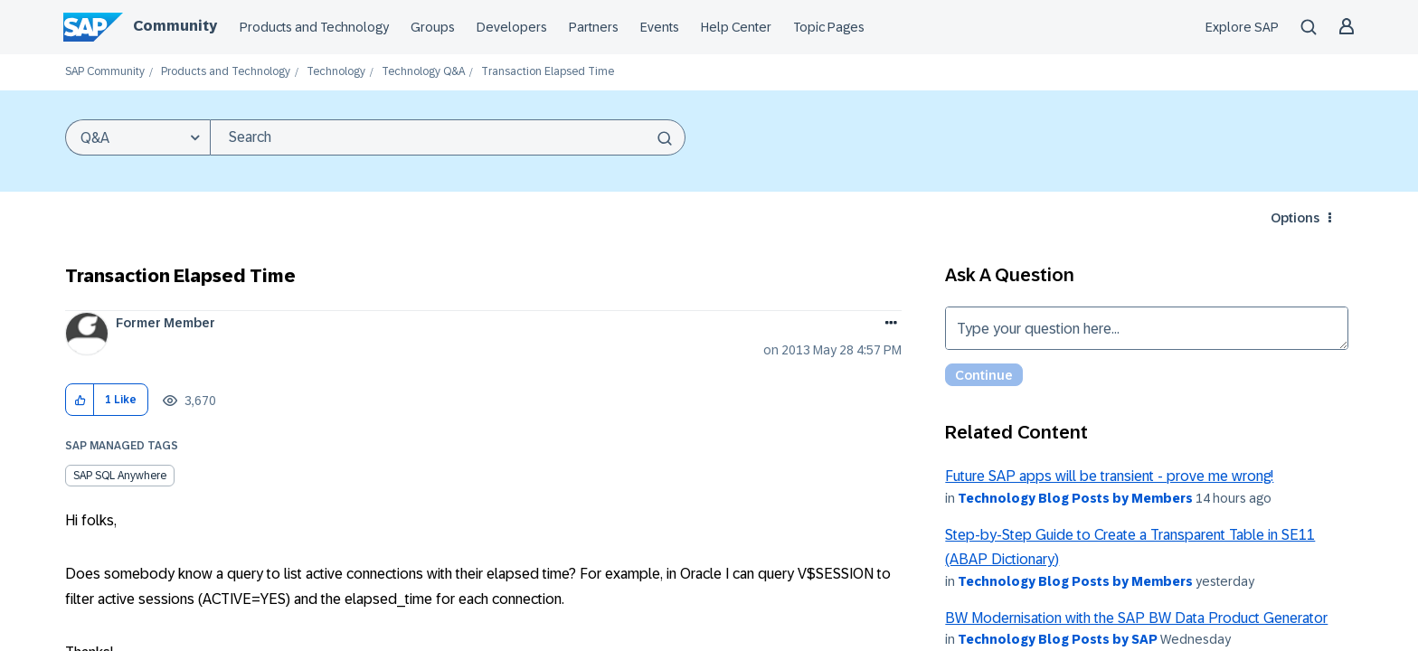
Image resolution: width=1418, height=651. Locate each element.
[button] (80, 400)
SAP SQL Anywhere (119, 475)
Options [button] (1295, 218)
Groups (433, 27)
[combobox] (447, 137)
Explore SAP (1242, 27)
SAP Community (105, 72)
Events (659, 27)
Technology (336, 72)
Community (175, 25)
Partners (594, 27)
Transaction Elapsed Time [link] (547, 72)
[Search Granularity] (137, 137)
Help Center (736, 27)
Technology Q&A (423, 72)
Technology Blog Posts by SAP (1058, 639)
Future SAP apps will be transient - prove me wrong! (1109, 476)
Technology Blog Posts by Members (1075, 498)
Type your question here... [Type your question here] (1146, 328)
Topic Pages (829, 27)
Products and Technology (314, 27)
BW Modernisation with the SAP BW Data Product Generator (1136, 618)
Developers (512, 27)
